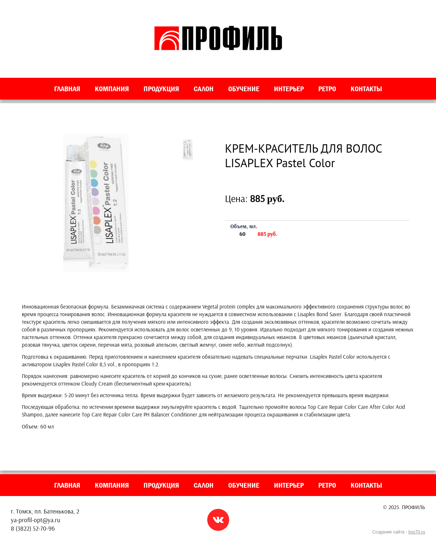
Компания (112, 89)
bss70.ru (416, 532)
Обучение (243, 89)
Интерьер (289, 89)
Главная (67, 89)
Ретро (327, 89)
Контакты (366, 89)
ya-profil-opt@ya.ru (35, 520)
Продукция (161, 89)
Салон (204, 89)
